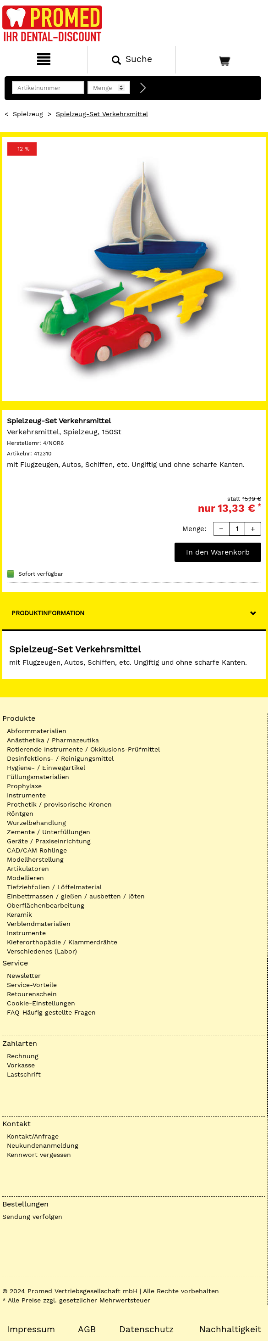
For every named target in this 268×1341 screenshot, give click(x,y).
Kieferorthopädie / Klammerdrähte (62, 942)
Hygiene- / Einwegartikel (46, 767)
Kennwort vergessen (39, 1154)
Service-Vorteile (32, 984)
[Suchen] (131, 59)
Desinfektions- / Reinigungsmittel (60, 758)
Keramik (19, 914)
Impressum (31, 1329)
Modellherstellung (35, 859)
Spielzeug (28, 114)
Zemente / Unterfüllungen (48, 832)
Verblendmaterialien (39, 923)
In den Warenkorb (218, 552)
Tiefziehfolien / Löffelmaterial (54, 887)
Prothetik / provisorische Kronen (59, 804)
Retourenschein (32, 994)
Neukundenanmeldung (42, 1145)
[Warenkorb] (221, 59)
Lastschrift (24, 1074)
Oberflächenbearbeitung (45, 905)
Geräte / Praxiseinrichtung (49, 841)
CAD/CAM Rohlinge (37, 850)
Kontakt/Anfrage (33, 1136)
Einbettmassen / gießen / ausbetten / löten (76, 896)
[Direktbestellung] (143, 88)
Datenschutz (146, 1329)
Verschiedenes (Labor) (42, 951)
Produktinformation (47, 613)
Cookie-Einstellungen (41, 1003)
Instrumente (26, 795)
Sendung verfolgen (32, 1216)
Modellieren (25, 877)
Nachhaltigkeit (230, 1329)
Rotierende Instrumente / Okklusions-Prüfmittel (83, 749)
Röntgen (20, 813)
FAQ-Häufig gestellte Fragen (51, 1012)
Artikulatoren (28, 868)
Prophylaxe (24, 786)
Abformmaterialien (36, 731)
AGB (87, 1329)
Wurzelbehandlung (36, 822)
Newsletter (24, 975)
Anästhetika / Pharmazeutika (53, 740)
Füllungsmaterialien (38, 776)
